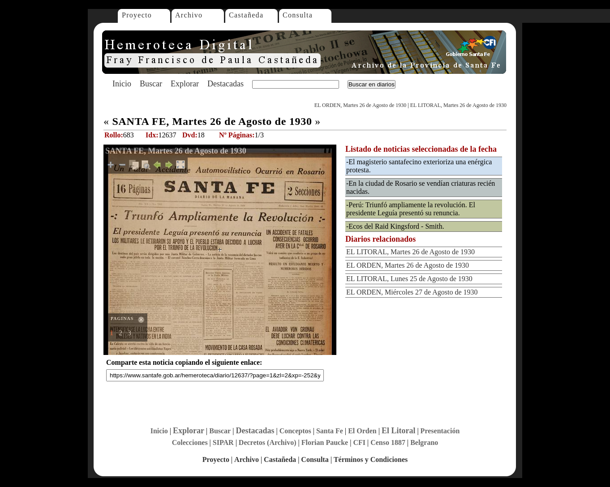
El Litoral (399, 430)
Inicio (121, 83)
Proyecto (137, 15)
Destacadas (225, 83)
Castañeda (246, 15)
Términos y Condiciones (371, 459)
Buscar (151, 83)
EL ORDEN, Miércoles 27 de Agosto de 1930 (412, 292)
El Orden (362, 431)
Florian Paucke (324, 442)
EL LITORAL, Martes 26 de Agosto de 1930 (458, 105)
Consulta (298, 15)
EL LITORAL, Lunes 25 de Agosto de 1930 (409, 278)
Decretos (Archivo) (267, 442)
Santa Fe (329, 431)
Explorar (185, 83)
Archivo (188, 15)
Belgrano (424, 442)
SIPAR (223, 442)
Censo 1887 (387, 442)
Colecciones (190, 442)
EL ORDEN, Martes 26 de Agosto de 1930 (360, 105)
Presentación (440, 431)
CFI (359, 442)
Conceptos (295, 431)
